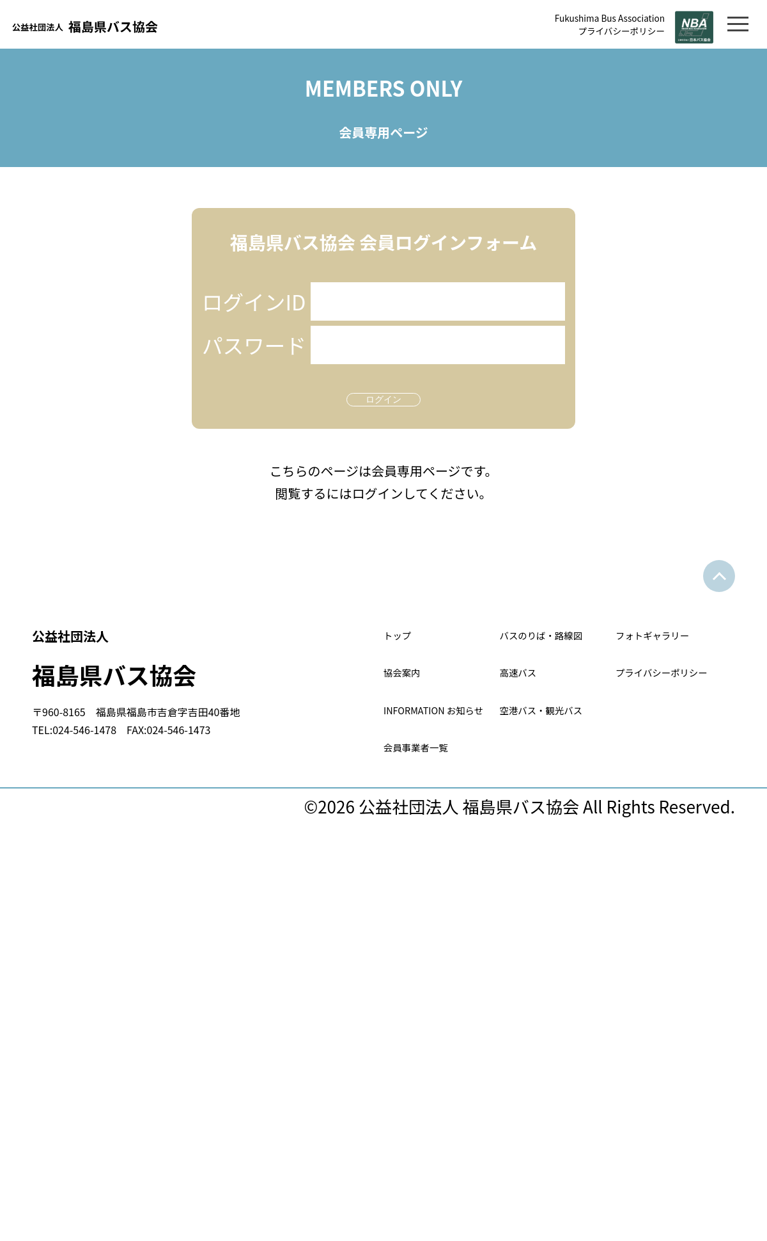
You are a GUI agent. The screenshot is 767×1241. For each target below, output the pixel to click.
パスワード (255, 363)
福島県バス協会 (208, 685)
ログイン (383, 418)
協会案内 (418, 747)
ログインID (255, 318)
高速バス (534, 747)
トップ (409, 665)
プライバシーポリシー (584, 31)
